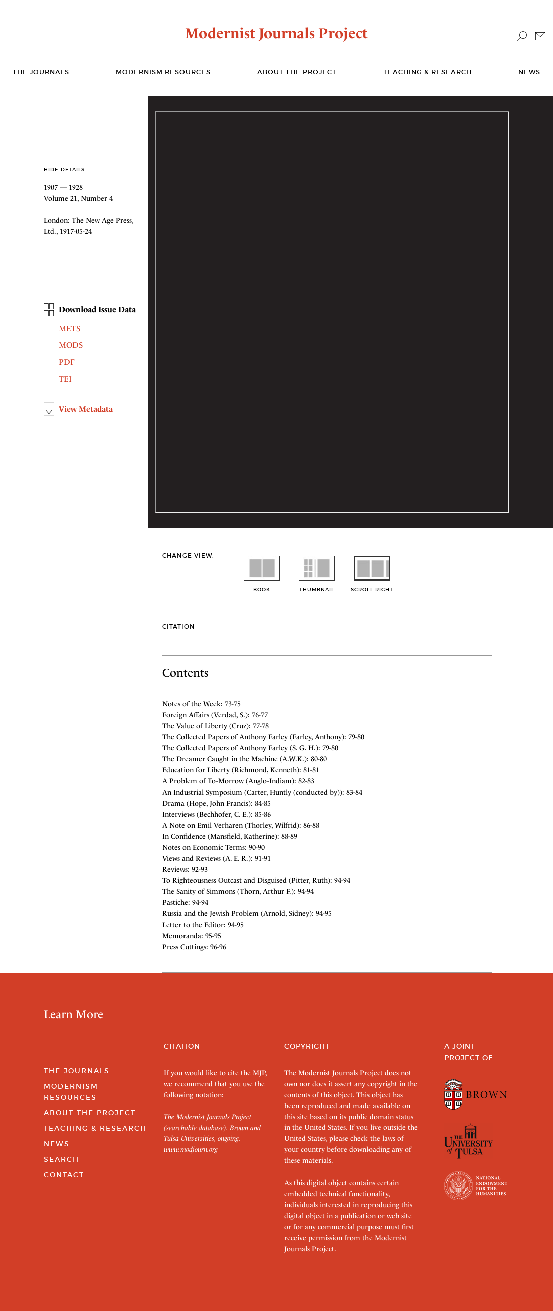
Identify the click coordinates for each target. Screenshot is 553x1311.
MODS (71, 345)
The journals (41, 72)
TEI (65, 379)
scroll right (372, 586)
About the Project (297, 72)
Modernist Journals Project (276, 33)
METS (69, 328)
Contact (64, 1174)
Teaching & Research (427, 72)
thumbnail (317, 586)
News (529, 72)
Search (61, 1159)
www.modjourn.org (191, 1149)
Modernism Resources (163, 72)
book (262, 586)
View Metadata (86, 409)
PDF (67, 362)
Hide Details (64, 169)
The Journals (77, 1070)
